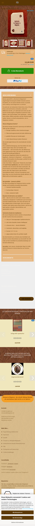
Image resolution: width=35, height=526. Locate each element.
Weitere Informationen (17, 522)
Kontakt (5, 437)
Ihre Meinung (26, 299)
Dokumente (8, 258)
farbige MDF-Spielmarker (17, 333)
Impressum (6, 435)
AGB (4, 446)
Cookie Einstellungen (8, 452)
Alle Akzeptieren (17, 512)
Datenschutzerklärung (27, 508)
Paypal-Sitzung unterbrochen (10, 432)
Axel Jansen (30, 10)
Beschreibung (9, 95)
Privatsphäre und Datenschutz (11, 449)
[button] (32, 334)
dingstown (9, 466)
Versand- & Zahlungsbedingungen (11, 440)
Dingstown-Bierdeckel (17, 377)
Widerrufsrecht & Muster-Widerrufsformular (14, 443)
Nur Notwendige (17, 518)
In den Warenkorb (15, 70)
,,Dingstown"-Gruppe (12, 463)
